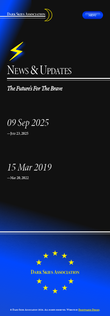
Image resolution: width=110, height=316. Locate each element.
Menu (93, 15)
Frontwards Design (88, 310)
